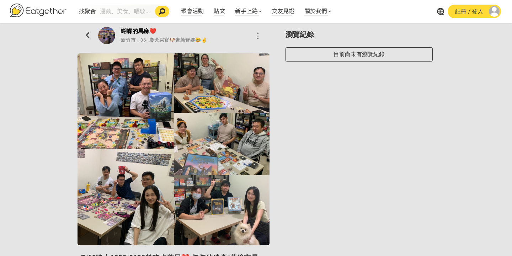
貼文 (219, 10)
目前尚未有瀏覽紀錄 (359, 54)
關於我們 (315, 10)
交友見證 (283, 10)
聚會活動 (192, 10)
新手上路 (246, 10)
